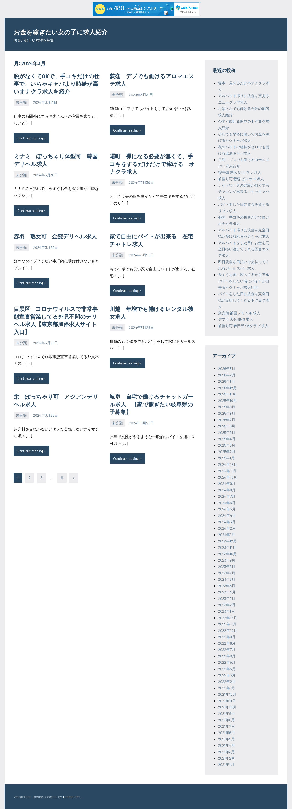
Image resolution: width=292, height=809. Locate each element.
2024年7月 (226, 496)
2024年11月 (227, 470)
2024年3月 (226, 522)
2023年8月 (226, 566)
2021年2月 (226, 758)
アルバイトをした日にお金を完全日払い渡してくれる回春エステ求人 (243, 249)
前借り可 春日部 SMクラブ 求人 (243, 325)
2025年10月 (227, 400)
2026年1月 (226, 381)
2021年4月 (226, 745)
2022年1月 (226, 688)
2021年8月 (226, 720)
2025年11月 (227, 394)
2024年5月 (226, 509)
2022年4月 (227, 668)
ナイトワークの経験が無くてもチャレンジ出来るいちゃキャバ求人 (243, 191)
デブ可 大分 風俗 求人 (235, 319)
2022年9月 (226, 637)
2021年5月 (226, 739)
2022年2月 (227, 681)
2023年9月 (226, 560)
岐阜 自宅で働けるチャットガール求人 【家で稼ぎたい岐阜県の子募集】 (151, 405)
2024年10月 (227, 477)
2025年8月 (226, 413)
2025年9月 (226, 407)
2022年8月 (226, 643)
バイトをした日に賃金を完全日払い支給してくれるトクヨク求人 (243, 300)
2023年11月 (227, 547)
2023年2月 (226, 605)
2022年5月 (226, 662)
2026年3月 (226, 368)
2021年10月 (227, 707)
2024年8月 (226, 490)
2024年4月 (227, 515)
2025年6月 (226, 426)
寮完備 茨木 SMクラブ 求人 (239, 172)
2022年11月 (227, 624)
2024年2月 (227, 528)
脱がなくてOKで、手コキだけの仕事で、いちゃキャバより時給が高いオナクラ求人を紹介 (56, 84)
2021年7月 (226, 726)
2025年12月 (227, 387)
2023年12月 (227, 541)
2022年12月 (227, 617)
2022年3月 (226, 675)
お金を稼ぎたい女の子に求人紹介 (76, 31)
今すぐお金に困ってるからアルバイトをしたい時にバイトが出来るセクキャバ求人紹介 (243, 280)
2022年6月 (226, 656)
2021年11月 (227, 700)
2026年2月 (226, 375)
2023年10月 (227, 553)
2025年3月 (226, 445)
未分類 (21, 102)
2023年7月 (226, 573)
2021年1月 (226, 764)
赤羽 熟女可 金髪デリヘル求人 (55, 237)
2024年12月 (227, 464)
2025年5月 (226, 432)
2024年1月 (226, 534)
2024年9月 (226, 483)
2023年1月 (226, 611)
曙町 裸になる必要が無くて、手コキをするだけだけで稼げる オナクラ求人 (152, 164)
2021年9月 (226, 713)
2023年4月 (226, 592)
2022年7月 (226, 649)
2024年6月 (226, 502)
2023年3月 (226, 598)
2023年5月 (226, 585)
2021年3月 (226, 751)
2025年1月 (226, 458)
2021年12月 (227, 694)
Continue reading (31, 138)
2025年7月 (226, 419)
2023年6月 (226, 579)
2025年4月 (226, 439)
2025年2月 (226, 451)
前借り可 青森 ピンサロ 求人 (241, 179)
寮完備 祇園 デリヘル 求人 (239, 313)
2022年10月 (227, 630)
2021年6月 (226, 732)
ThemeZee (71, 796)
